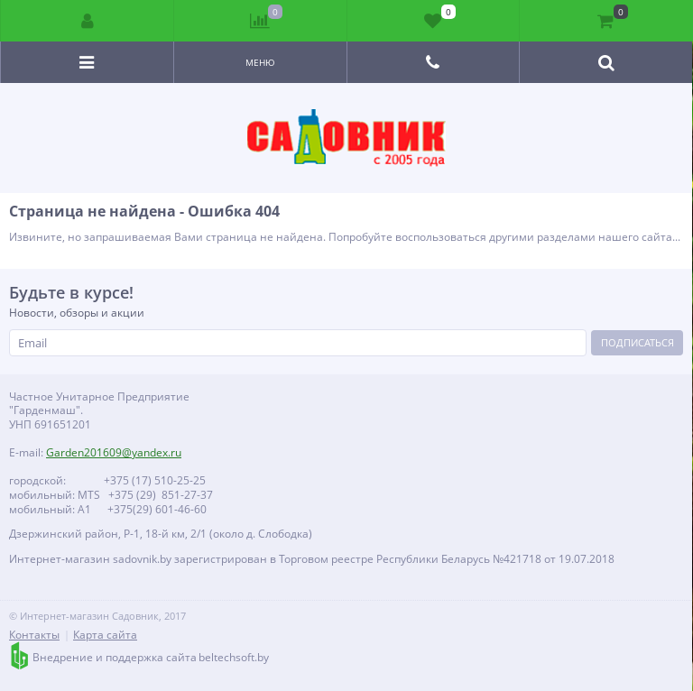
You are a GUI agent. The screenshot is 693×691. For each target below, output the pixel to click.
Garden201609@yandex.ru (113, 452)
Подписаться (637, 342)
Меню (260, 62)
